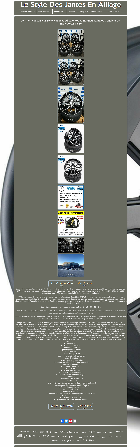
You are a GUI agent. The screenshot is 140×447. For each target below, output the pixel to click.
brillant (90, 440)
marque (84, 432)
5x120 (69, 432)
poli (76, 437)
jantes (35, 431)
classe (62, 440)
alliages (55, 441)
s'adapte (109, 437)
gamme (111, 432)
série (92, 436)
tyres (62, 431)
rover (86, 437)
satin (39, 437)
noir (46, 436)
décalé (103, 437)
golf (48, 431)
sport (42, 432)
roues (119, 431)
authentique (65, 436)
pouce (105, 432)
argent (53, 437)
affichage (77, 432)
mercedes (24, 431)
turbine (122, 437)
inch (98, 437)
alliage (22, 436)
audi (32, 436)
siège (99, 432)
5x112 (80, 440)
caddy (116, 437)
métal (80, 437)
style (91, 431)
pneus (70, 440)
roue (48, 441)
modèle (55, 432)
